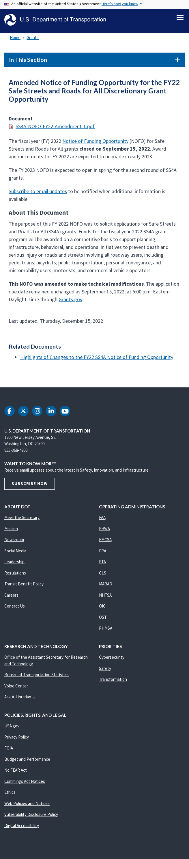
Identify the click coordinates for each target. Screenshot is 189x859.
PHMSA (105, 630)
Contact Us (14, 608)
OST (103, 619)
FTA (102, 564)
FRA (102, 553)
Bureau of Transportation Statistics (36, 677)
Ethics (10, 794)
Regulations (15, 575)
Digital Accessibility (21, 828)
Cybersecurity (111, 659)
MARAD (105, 586)
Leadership (14, 564)
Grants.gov (70, 302)
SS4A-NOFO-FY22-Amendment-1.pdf (55, 129)
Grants (33, 40)
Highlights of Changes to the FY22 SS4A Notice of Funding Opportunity (96, 359)
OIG (102, 608)
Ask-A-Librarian (20, 699)
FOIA (8, 750)
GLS (102, 575)
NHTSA (105, 597)
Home (15, 40)
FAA (102, 520)
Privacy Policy (16, 739)
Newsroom (14, 542)
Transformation (113, 682)
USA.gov (11, 728)
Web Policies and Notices (27, 806)
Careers (11, 597)
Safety (105, 671)
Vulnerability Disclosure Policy (31, 817)
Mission (11, 531)
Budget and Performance (27, 761)
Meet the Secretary (22, 520)
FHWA (104, 531)
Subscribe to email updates (38, 194)
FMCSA (105, 542)
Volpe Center (16, 688)
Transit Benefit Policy (24, 586)
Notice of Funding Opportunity (95, 143)
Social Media (15, 553)
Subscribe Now (30, 486)
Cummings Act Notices (24, 784)
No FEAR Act (15, 772)
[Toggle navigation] (180, 17)
